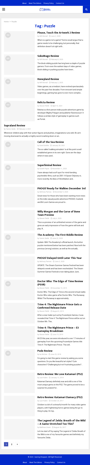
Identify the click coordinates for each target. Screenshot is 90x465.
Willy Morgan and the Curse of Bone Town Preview (58, 213)
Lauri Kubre (43, 378)
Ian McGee (43, 354)
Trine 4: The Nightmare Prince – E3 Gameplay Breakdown (58, 329)
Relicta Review (46, 102)
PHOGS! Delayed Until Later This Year (59, 258)
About (24, 3)
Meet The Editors (35, 3)
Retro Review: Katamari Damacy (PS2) (60, 397)
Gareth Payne (44, 169)
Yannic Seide (11, 129)
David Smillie (44, 145)
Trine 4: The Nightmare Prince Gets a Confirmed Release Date (59, 306)
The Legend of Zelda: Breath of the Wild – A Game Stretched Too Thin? (61, 422)
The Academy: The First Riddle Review (60, 235)
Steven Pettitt (44, 106)
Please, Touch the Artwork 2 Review (58, 32)
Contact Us (60, 3)
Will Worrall (43, 36)
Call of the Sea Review (50, 142)
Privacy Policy (49, 3)
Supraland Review (14, 125)
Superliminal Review (49, 165)
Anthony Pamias (45, 192)
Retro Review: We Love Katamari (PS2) (60, 374)
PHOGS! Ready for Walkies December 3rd (61, 188)
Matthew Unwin (45, 427)
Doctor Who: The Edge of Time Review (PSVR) (60, 283)
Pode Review (44, 351)
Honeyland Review (48, 79)
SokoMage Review (48, 56)
